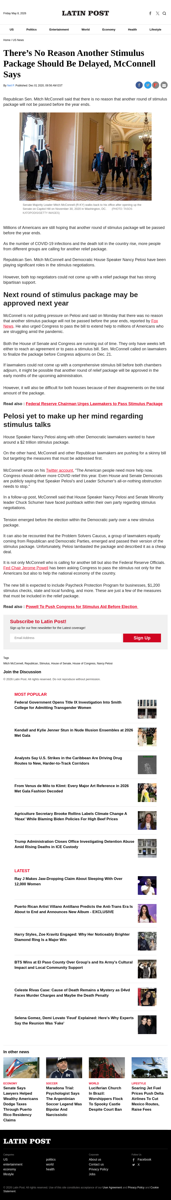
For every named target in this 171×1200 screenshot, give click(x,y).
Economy (109, 29)
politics (51, 1159)
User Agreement (112, 1187)
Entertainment (59, 29)
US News (18, 40)
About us (95, 1159)
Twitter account (59, 470)
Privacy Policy (98, 1169)
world (49, 1164)
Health (132, 29)
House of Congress (84, 663)
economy (9, 1169)
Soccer (51, 1083)
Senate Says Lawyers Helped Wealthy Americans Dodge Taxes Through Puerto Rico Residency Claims (20, 1104)
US (12, 29)
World (85, 29)
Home (6, 40)
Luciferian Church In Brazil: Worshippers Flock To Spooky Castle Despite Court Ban (106, 1099)
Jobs (92, 1174)
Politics (31, 29)
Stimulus (44, 663)
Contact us (96, 1164)
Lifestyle (155, 29)
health (50, 1169)
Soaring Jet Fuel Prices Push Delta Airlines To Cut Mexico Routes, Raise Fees (148, 1099)
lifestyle (8, 1174)
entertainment (12, 1164)
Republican (31, 663)
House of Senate (61, 663)
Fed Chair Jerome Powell (25, 568)
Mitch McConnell (13, 663)
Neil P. (11, 85)
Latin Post (85, 13)
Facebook (144, 1159)
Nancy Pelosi (104, 663)
